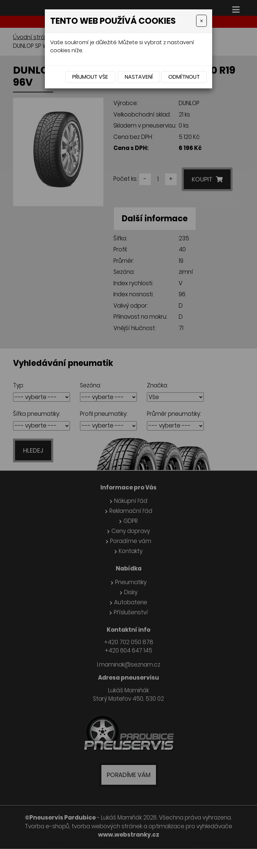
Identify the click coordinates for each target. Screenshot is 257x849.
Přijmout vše (90, 77)
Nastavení (139, 77)
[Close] (201, 21)
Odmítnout (184, 77)
